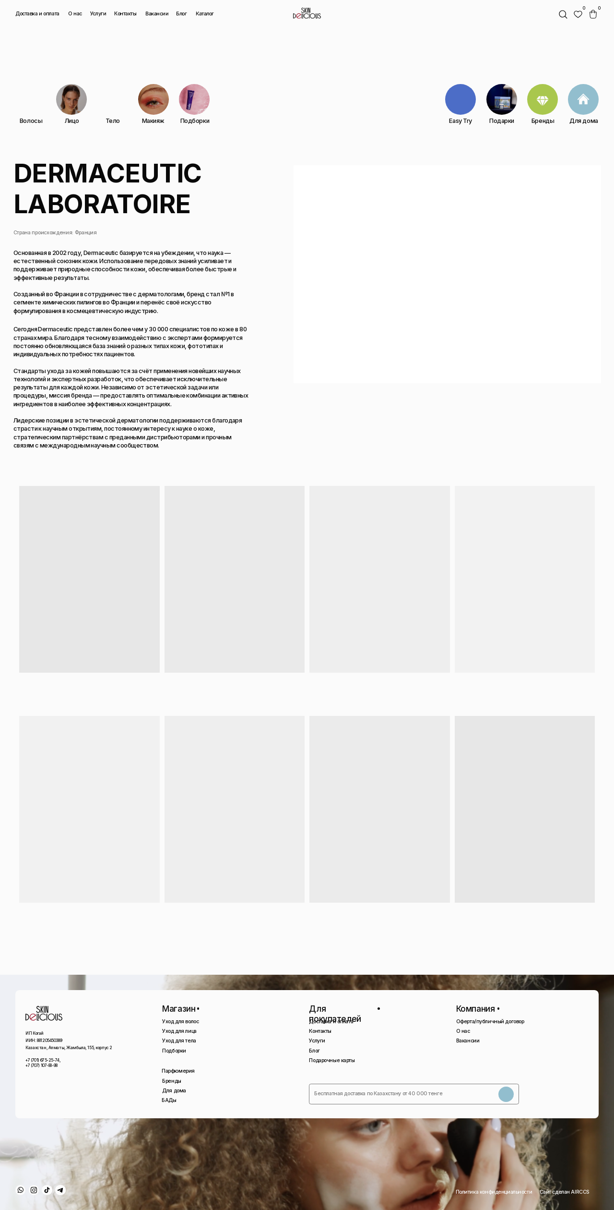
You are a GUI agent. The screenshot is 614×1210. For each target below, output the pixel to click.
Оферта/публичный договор (490, 1021)
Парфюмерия (178, 1071)
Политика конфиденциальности (494, 1192)
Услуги (98, 14)
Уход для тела (179, 1041)
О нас (75, 14)
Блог (181, 14)
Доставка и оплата (37, 14)
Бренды (171, 1081)
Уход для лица (179, 1031)
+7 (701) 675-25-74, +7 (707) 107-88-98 (42, 1063)
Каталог (204, 14)
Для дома (174, 1091)
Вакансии (157, 14)
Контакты (125, 14)
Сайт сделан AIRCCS (565, 1192)
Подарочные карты (331, 1060)
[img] (578, 14)
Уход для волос (180, 1021)
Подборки (174, 1051)
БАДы (169, 1100)
